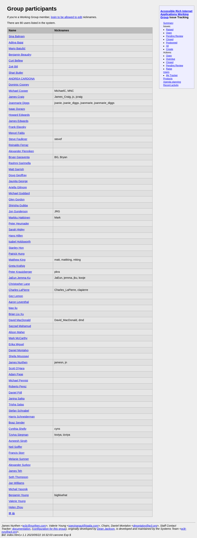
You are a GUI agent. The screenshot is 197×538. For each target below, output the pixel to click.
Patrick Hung (16, 253)
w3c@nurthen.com (34, 525)
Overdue (170, 59)
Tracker (172, 75)
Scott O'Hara (16, 368)
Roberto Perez (18, 386)
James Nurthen (18, 362)
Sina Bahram (17, 36)
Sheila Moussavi (19, 356)
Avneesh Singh (18, 440)
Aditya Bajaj (16, 42)
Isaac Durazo (17, 108)
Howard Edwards (19, 114)
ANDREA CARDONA (22, 78)
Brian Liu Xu (16, 314)
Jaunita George (18, 181)
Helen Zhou (16, 507)
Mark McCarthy (18, 338)
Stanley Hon (16, 247)
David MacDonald (20, 320)
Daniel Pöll (15, 392)
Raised (169, 29)
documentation (21, 528)
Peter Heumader (19, 223)
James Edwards (18, 121)
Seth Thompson (18, 477)
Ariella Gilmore (18, 187)
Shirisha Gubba (18, 205)
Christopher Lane (19, 283)
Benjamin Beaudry (20, 54)
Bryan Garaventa (19, 157)
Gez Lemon (16, 296)
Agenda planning (172, 82)
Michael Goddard (19, 193)
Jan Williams (16, 483)
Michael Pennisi (18, 380)
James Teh (15, 470)
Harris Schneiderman (22, 416)
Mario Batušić (17, 48)
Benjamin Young (19, 495)
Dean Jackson (106, 528)
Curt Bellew (16, 60)
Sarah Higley (16, 229)
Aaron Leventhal (19, 302)
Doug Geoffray (18, 175)
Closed (169, 39)
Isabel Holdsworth (20, 241)
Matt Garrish (16, 169)
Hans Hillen (16, 235)
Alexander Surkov (20, 464)
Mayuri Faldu (17, 132)
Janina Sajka (16, 398)
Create (169, 49)
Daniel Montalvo (18, 350)
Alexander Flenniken (21, 151)
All (167, 46)
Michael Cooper (18, 90)
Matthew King (17, 259)
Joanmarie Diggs (19, 102)
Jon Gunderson (18, 211)
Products (167, 78)
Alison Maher (17, 332)
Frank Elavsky (17, 126)
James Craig (16, 96)
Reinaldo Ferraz (18, 145)
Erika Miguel (16, 344)
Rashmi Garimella (20, 163)
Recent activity (171, 85)
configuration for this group (49, 528)
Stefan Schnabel (19, 410)
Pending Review (174, 36)
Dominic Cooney (19, 84)
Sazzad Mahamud (20, 326)
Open (169, 33)
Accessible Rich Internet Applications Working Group (176, 14)
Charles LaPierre (19, 289)
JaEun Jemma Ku (20, 277)
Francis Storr (16, 452)
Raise (169, 69)
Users (166, 72)
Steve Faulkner (18, 139)
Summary (168, 23)
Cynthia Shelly (17, 428)
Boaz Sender (17, 422)
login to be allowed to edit (66, 17)
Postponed (171, 42)
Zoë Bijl (13, 66)
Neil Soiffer (15, 446)
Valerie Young (17, 501)
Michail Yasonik (18, 489)
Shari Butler (16, 72)
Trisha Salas (16, 404)
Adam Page (16, 374)
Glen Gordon (16, 199)
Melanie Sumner (19, 458)
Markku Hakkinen (19, 217)
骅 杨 (12, 513)
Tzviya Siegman (18, 434)
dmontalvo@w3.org (145, 525)
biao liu (13, 307)
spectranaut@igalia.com (83, 525)
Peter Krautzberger (20, 271)
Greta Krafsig (17, 265)
